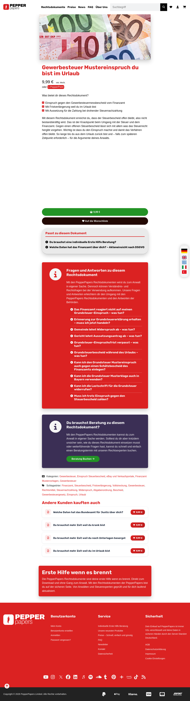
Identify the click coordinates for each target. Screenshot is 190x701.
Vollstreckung (119, 485)
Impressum (150, 654)
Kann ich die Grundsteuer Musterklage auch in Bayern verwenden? (106, 377)
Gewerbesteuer (67, 476)
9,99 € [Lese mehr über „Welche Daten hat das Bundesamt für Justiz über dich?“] (139, 512)
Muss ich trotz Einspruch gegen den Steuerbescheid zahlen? (99, 397)
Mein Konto (56, 626)
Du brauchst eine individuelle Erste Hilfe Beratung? (82, 242)
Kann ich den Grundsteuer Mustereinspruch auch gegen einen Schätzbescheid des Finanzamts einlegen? (105, 366)
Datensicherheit (105, 654)
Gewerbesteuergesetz (54, 494)
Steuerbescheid (82, 485)
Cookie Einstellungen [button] (155, 658)
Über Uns (102, 7)
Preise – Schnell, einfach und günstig (115, 635)
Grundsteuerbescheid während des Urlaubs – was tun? (106, 354)
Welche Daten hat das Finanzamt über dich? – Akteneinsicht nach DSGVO (96, 247)
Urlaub (82, 494)
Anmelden (55, 635)
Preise (71, 7)
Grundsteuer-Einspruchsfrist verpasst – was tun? (106, 344)
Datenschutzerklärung (155, 649)
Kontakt (101, 649)
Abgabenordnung (102, 490)
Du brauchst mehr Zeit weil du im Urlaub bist (81, 551)
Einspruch (72, 494)
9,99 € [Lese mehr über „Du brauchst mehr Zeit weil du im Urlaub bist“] (139, 551)
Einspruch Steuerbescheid (91, 476)
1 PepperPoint (55, 87)
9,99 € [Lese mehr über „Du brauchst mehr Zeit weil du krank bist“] (139, 525)
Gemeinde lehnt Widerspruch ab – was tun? (104, 329)
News (81, 7)
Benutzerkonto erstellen (62, 631)
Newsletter (103, 644)
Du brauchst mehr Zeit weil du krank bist (79, 525)
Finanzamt (67, 485)
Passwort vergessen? (61, 640)
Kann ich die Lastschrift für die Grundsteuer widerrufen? (105, 387)
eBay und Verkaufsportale (120, 476)
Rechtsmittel (48, 490)
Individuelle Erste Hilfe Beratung (113, 626)
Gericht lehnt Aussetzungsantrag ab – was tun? (108, 336)
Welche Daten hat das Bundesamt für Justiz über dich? (88, 512)
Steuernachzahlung (67, 490)
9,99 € (96, 212)
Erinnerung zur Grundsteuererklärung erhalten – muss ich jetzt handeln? (107, 321)
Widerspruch (85, 490)
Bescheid (118, 490)
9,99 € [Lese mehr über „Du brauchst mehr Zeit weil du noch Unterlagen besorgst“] (139, 538)
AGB (147, 644)
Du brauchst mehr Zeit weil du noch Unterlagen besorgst (89, 538)
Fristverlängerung (101, 485)
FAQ (90, 7)
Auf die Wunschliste (95, 221)
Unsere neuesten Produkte (110, 631)
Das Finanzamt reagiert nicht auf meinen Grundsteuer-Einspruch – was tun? (103, 311)
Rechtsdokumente (53, 7)
